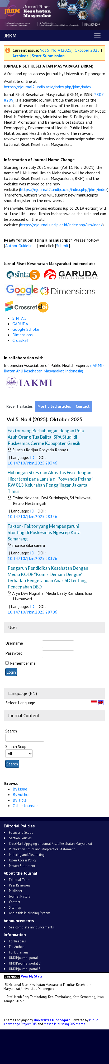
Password (13, 653)
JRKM (10, 35)
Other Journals (26, 805)
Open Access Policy (22, 860)
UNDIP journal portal (23, 958)
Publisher (15, 891)
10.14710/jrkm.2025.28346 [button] (32, 463)
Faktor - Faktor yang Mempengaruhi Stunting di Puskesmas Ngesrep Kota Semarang (44, 532)
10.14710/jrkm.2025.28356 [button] (32, 516)
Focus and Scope (21, 832)
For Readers (17, 941)
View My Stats (31, 976)
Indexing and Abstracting (27, 854)
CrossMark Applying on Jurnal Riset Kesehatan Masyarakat (50, 843)
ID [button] (32, 457)
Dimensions (22, 334)
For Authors (17, 947)
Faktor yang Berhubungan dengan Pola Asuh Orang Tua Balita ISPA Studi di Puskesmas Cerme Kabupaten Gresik (46, 437)
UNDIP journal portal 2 (25, 963)
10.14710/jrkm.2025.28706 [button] (32, 612)
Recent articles (19, 406)
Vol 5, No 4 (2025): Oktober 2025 (70, 50)
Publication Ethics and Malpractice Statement (42, 849)
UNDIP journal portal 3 (25, 969)
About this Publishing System (29, 913)
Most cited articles (54, 406)
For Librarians (18, 952)
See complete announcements (31, 927)
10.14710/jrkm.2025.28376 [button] (32, 558)
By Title (20, 800)
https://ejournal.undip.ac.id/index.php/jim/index (61, 224)
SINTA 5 (19, 318)
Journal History (19, 896)
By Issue (20, 789)
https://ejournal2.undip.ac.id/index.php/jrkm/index (47, 86)
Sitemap (15, 907)
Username (14, 643)
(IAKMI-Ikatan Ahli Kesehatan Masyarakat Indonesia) (54, 368)
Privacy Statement (22, 866)
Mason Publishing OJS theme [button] (64, 1024)
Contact (83, 406)
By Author (21, 794)
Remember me (23, 663)
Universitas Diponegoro (52, 1020)
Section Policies (20, 838)
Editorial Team (19, 880)
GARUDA (20, 323)
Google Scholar (26, 329)
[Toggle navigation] (97, 35)
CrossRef (20, 340)
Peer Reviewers (19, 885)
